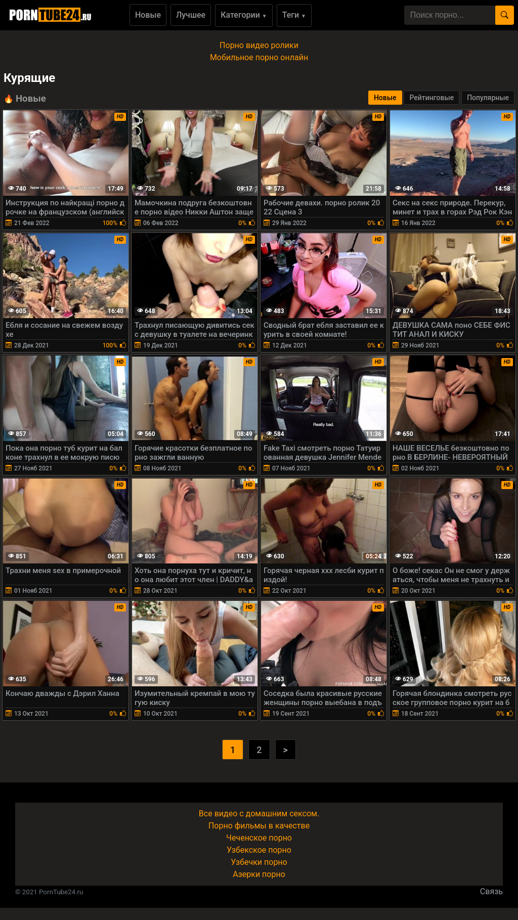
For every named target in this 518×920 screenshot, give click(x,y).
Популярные (488, 98)
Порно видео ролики (259, 45)
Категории (244, 15)
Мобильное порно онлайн (259, 57)
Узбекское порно (259, 850)
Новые (148, 15)
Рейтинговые (431, 98)
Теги (294, 15)
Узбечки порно (259, 862)
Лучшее (190, 15)
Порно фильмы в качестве (259, 825)
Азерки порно (259, 874)
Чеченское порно (259, 838)
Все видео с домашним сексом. (259, 813)
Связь (491, 891)
